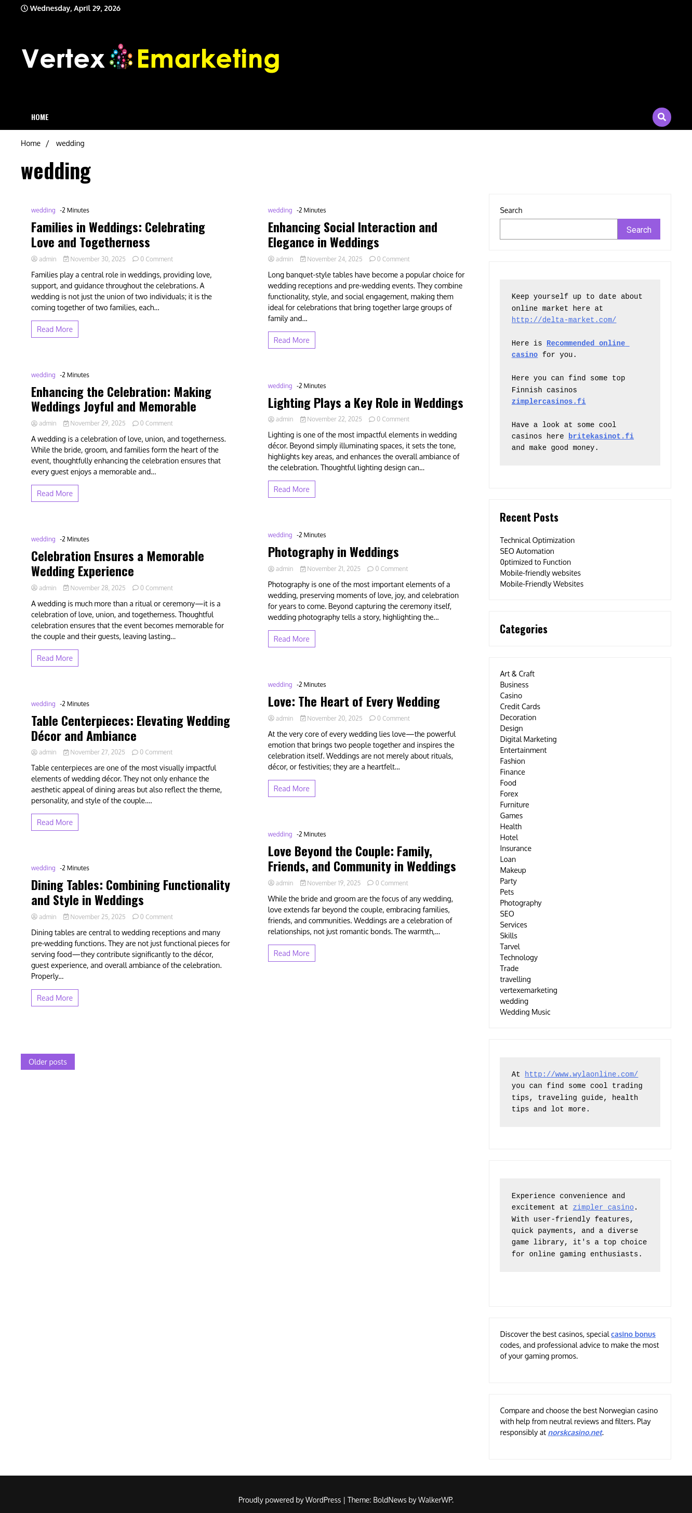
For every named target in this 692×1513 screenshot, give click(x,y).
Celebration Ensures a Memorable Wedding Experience (117, 563)
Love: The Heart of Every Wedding (354, 701)
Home (40, 116)
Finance (512, 771)
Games (511, 815)
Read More (55, 329)
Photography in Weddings (333, 551)
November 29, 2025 (95, 423)
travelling (515, 979)
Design (511, 728)
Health (511, 826)
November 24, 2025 (332, 259)
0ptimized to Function (535, 562)
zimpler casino (603, 1207)
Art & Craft (517, 673)
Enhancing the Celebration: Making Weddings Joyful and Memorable (121, 399)
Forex (509, 793)
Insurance (515, 848)
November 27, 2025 (95, 752)
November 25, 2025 (95, 917)
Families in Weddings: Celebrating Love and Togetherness (118, 234)
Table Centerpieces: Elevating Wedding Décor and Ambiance (130, 728)
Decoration (518, 717)
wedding (43, 210)
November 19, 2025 (331, 883)
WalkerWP (435, 1499)
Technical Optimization (537, 540)
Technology (519, 957)
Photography (520, 902)
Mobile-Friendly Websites (541, 583)
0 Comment (156, 259)
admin (44, 259)
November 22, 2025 (332, 419)
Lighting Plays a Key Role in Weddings (365, 402)
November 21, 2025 (331, 569)
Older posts (48, 1061)
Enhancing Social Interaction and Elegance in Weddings (352, 234)
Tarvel (510, 946)
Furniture (514, 804)
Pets (507, 891)
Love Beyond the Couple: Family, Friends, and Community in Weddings (362, 858)
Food (508, 782)
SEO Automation (527, 551)
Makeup (513, 870)
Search (511, 210)
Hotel (509, 837)
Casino (511, 695)
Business (514, 684)
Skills (508, 935)
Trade (509, 968)
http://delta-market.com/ (564, 320)
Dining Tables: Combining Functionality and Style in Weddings (130, 892)
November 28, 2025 (95, 588)
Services (513, 924)
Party (508, 881)
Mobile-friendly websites (540, 572)
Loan (508, 859)
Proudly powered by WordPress (290, 1499)
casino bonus (633, 1334)
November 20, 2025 (332, 718)
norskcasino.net (575, 1432)
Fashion (512, 761)
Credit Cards (520, 706)
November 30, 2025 (95, 259)
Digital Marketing (528, 739)
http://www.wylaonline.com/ (581, 1074)
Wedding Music (525, 1011)
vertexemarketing (528, 990)
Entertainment (523, 750)
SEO (507, 913)
